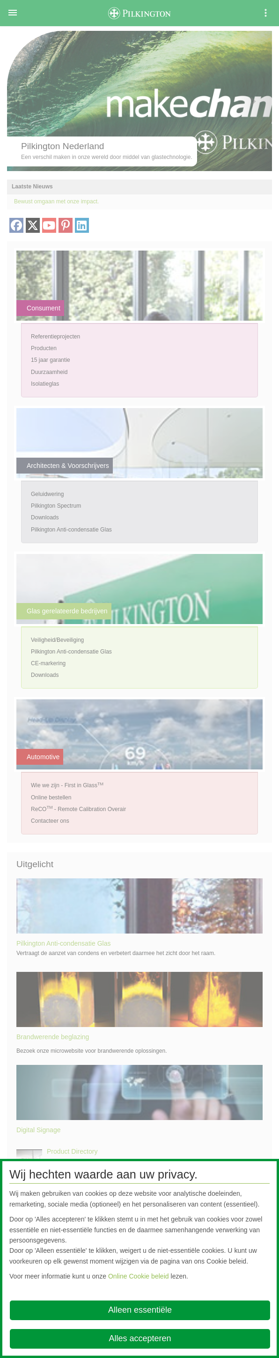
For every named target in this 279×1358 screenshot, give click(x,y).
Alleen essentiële (140, 1310)
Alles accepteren (140, 1338)
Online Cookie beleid (138, 1276)
